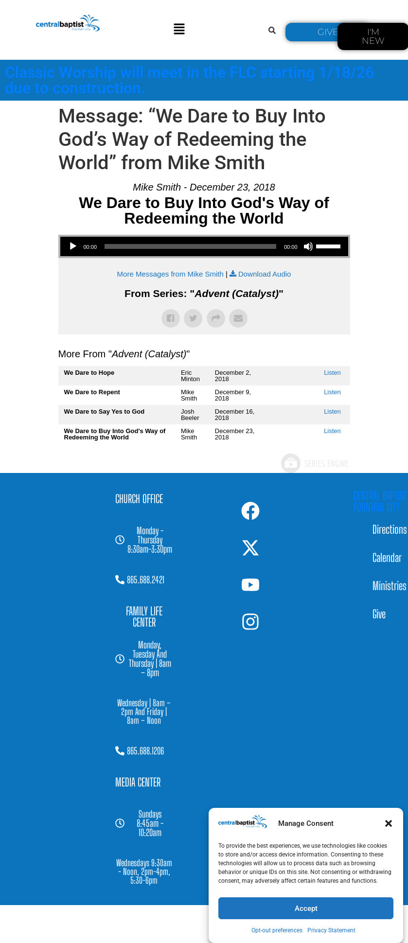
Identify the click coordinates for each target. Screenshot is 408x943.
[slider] (190, 246)
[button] (388, 823)
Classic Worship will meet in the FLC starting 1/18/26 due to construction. (189, 80)
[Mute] (308, 246)
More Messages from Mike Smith (170, 274)
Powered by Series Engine (314, 463)
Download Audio (264, 274)
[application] (204, 246)
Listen (332, 372)
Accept (306, 908)
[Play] (73, 246)
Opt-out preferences (276, 930)
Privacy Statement (331, 930)
